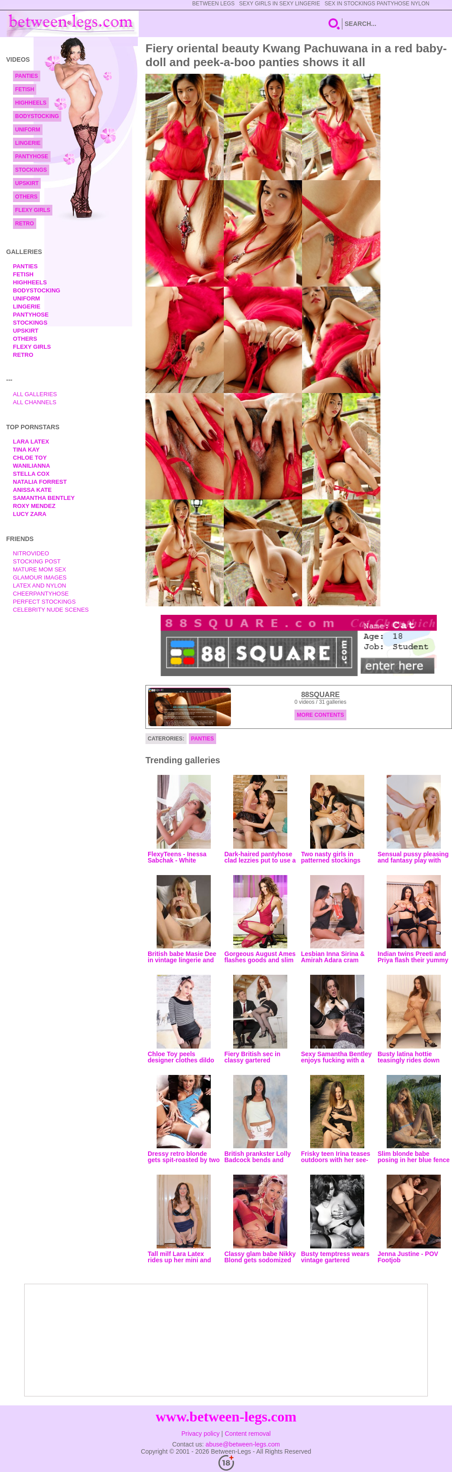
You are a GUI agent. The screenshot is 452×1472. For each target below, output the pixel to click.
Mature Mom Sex (39, 569)
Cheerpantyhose (41, 593)
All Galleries (35, 394)
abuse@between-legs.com (242, 1444)
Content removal (248, 1433)
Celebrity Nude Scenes (51, 609)
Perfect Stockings (44, 601)
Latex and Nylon (39, 585)
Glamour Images (40, 577)
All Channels (34, 402)
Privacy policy (200, 1433)
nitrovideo (31, 553)
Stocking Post (37, 561)
